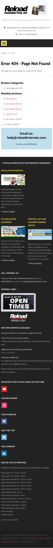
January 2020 (11, 124)
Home (3, 53)
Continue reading (7, 211)
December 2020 (12, 119)
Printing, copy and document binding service (37, 222)
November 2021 (12, 109)
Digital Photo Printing (12, 170)
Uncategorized (12, 88)
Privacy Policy (37, 538)
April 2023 (10, 98)
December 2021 (12, 104)
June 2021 (10, 114)
